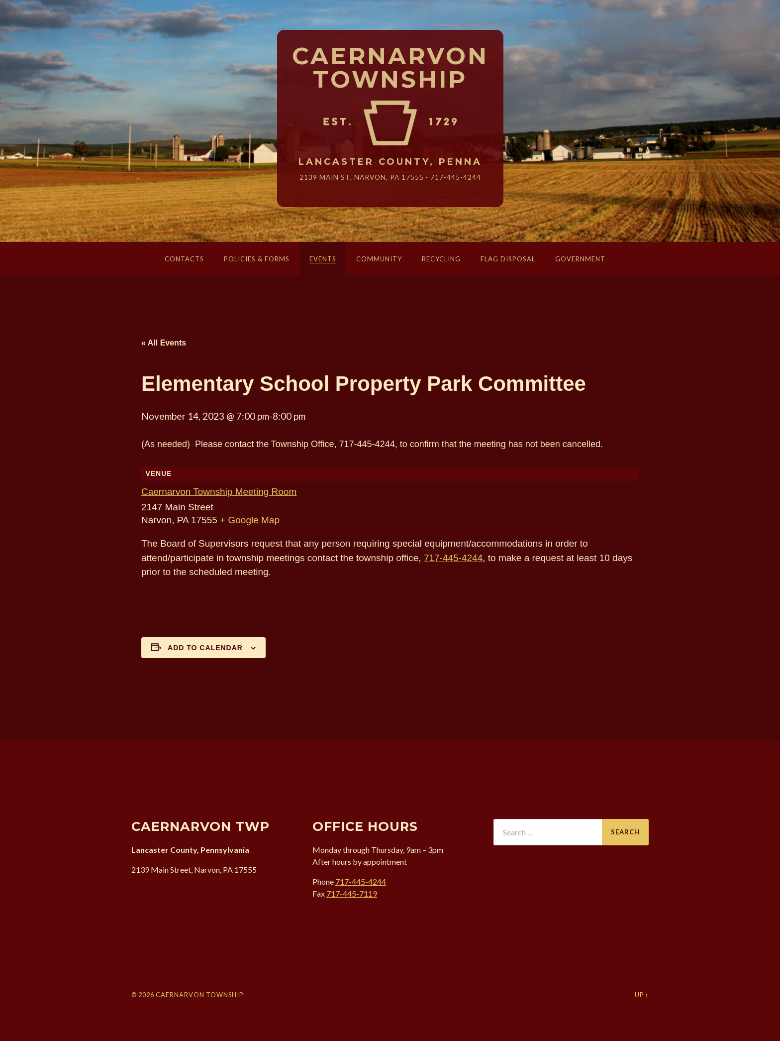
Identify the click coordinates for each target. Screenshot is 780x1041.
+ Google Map (250, 520)
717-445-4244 (455, 177)
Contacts (184, 259)
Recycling (441, 259)
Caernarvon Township (390, 68)
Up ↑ (642, 995)
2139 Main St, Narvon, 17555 (361, 177)
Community (379, 259)
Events (322, 259)
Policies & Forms (257, 259)
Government (580, 259)
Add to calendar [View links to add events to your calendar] (205, 648)
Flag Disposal (508, 259)
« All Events (163, 343)
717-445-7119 (351, 893)
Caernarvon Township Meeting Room (218, 491)
